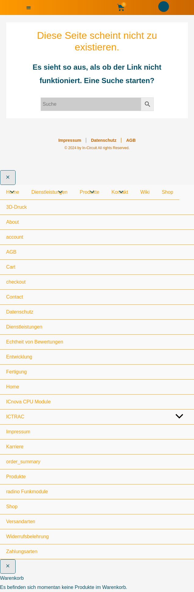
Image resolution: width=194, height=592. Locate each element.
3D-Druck (16, 207)
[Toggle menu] (179, 417)
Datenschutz (103, 140)
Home (12, 386)
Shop (11, 506)
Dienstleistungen (24, 326)
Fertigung (16, 371)
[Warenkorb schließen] (8, 566)
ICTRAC (15, 416)
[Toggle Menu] (10, 192)
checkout (16, 282)
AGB (131, 140)
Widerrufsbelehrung (27, 536)
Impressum (69, 140)
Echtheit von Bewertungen (34, 341)
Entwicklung (19, 356)
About (12, 222)
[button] (28, 7)
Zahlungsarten (21, 551)
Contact (14, 297)
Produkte (16, 476)
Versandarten (20, 521)
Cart (10, 267)
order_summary (23, 461)
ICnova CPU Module (28, 401)
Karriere (15, 446)
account (14, 237)
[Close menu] (8, 177)
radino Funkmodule (27, 491)
